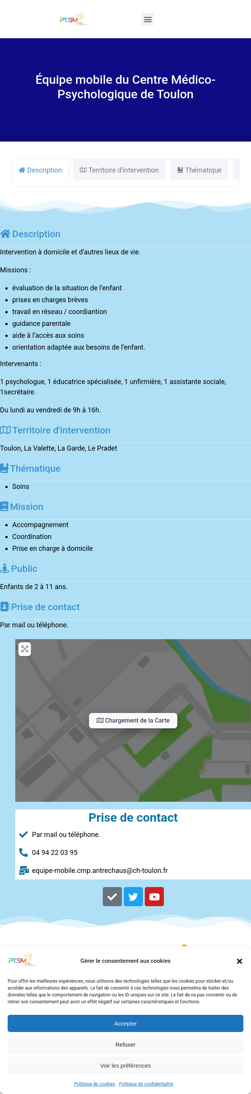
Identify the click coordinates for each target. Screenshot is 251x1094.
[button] (239, 961)
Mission (22, 506)
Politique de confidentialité (146, 1084)
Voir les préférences (125, 1065)
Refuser (125, 1044)
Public (18, 568)
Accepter (125, 1023)
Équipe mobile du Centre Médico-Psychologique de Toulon (125, 86)
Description (30, 233)
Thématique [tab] (199, 170)
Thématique (30, 468)
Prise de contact (40, 606)
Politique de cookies (94, 1084)
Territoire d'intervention (55, 430)
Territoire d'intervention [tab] (119, 170)
